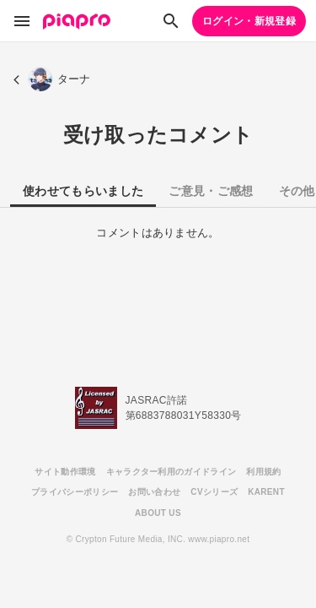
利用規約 (263, 471)
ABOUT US (158, 513)
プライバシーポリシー (74, 492)
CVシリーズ (214, 492)
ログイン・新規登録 (249, 21)
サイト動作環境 (65, 471)
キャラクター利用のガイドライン (171, 471)
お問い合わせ (154, 492)
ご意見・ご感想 (211, 191)
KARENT (266, 492)
